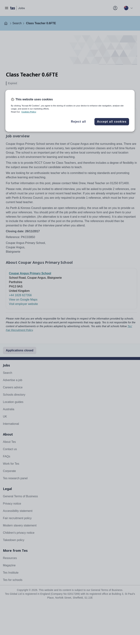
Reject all (78, 121)
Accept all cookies (112, 121)
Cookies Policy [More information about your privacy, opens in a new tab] (28, 112)
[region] (70, 111)
